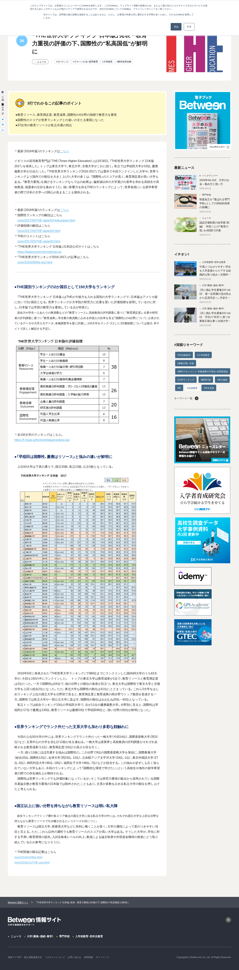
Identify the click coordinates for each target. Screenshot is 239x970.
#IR (179, 388)
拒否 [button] (189, 26)
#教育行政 (206, 379)
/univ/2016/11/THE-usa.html (31, 862)
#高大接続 (222, 379)
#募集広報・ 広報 (185, 363)
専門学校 (64, 936)
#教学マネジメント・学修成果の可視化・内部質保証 (202, 371)
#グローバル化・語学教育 (85, 61)
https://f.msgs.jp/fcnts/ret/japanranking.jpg (41, 439)
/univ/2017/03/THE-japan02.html (38, 241)
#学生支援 (209, 388)
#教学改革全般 (124, 61)
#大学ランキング (185, 379)
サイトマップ (102, 957)
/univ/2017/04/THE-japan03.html (38, 230)
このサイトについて (55, 957)
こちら (64, 151)
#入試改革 (192, 388)
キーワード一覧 (183, 398)
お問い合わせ (74, 957)
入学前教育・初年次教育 (89, 936)
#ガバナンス (62, 61)
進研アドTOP (14, 957)
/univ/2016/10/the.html (28, 857)
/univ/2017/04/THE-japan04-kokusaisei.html (46, 220)
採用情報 (88, 957)
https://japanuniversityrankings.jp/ (39, 251)
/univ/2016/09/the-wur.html (34, 262)
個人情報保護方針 (33, 957)
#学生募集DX (184, 355)
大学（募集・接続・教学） (40, 936)
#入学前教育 (203, 355)
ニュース (16, 936)
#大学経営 (107, 61)
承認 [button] (176, 26)
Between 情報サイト (18, 902)
